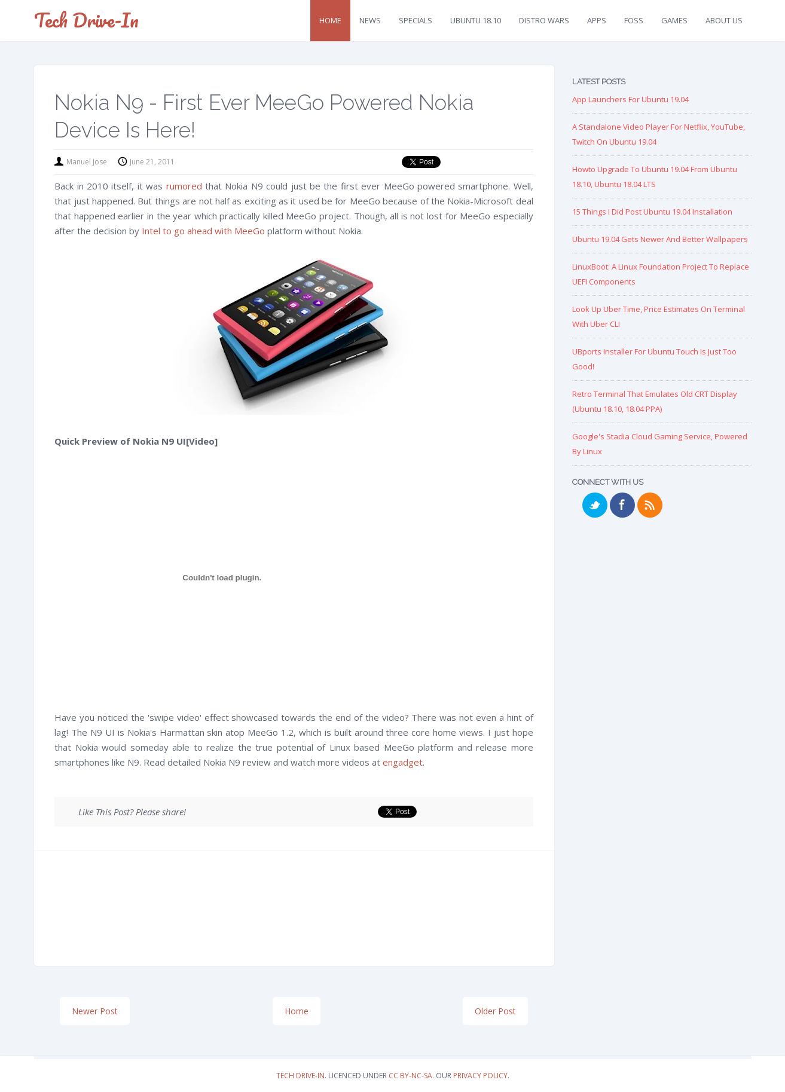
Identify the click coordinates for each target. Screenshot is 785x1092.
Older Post (495, 1011)
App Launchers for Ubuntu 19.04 (630, 99)
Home (330, 20)
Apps (596, 20)
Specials (415, 20)
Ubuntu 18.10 (475, 20)
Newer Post (95, 1011)
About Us (724, 20)
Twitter (594, 505)
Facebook (622, 505)
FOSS (633, 20)
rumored (184, 186)
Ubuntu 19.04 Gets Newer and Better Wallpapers (660, 239)
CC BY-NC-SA (410, 1075)
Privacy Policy (480, 1075)
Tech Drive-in (86, 20)
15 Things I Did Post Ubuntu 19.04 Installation (652, 211)
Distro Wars (544, 20)
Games (674, 20)
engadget (403, 762)
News (370, 20)
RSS (649, 505)
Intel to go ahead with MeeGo (203, 231)
